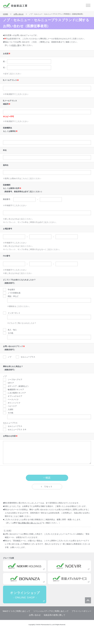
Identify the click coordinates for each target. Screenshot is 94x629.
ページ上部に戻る (88, 600)
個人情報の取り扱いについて (30, 523)
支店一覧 (15, 45)
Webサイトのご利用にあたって (16, 611)
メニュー (88, 5)
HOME (5, 14)
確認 (47, 477)
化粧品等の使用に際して (54, 615)
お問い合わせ (19, 14)
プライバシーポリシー (81, 611)
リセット (48, 486)
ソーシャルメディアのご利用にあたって (51, 611)
